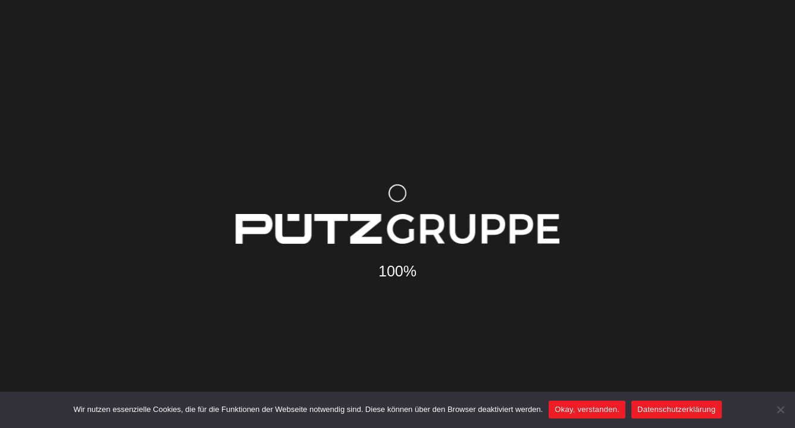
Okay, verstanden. (587, 409)
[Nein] (780, 410)
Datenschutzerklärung (676, 409)
